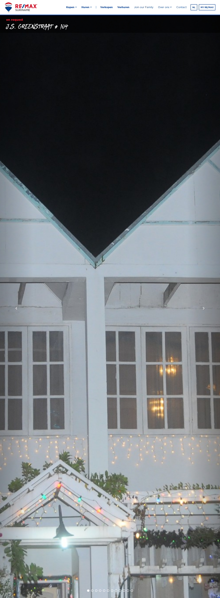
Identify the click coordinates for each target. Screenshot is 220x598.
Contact (181, 7)
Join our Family (143, 7)
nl (193, 7)
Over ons (165, 7)
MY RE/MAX (207, 7)
